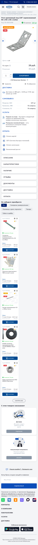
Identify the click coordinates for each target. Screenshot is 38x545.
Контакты (5, 505)
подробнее (19, 431)
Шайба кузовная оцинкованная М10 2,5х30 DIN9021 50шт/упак (8, 346)
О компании (6, 509)
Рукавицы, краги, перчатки (12, 209)
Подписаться (19, 486)
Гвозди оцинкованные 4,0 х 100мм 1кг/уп (9, 308)
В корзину (24, 76)
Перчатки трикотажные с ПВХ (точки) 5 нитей (9, 272)
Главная (3, 12)
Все (4, 205)
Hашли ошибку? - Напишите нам (19, 469)
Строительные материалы (24, 12)
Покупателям (7, 513)
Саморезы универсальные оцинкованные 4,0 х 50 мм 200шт (9, 238)
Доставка (5, 521)
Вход (5, 2)
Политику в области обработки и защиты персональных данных (18, 494)
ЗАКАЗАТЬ (19, 457)
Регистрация (14, 2)
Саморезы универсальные (19, 205)
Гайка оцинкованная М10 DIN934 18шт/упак (9, 380)
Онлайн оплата (31, 7)
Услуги (4, 517)
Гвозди (28, 209)
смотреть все (19, 400)
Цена (3, 243)
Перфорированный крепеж (15, 13)
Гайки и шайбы (8, 213)
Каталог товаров (11, 12)
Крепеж (3, 13)
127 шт (34, 23)
